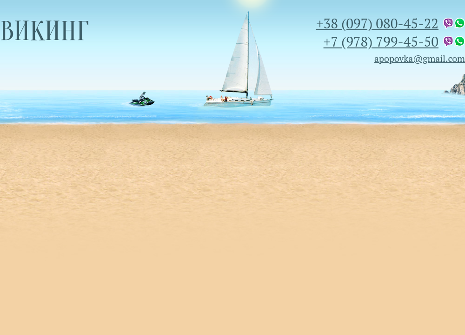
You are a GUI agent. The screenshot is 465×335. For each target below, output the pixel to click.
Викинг (44, 31)
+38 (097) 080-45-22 (377, 23)
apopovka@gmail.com (419, 59)
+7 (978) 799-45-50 (381, 41)
